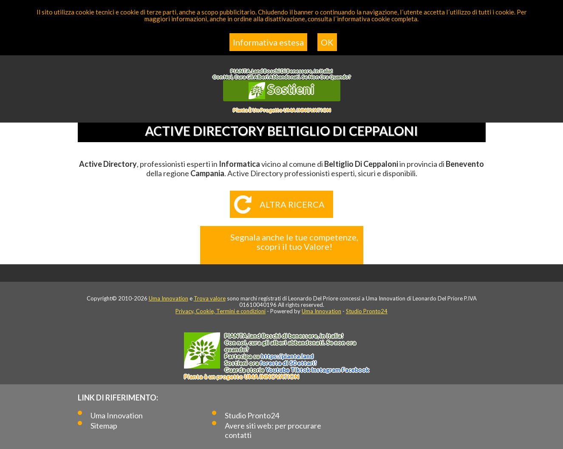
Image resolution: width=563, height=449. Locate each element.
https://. (287, 356)
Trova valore (210, 298)
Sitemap (104, 425)
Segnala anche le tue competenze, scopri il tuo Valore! (294, 242)
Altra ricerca (292, 204)
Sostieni (282, 90)
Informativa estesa (268, 42)
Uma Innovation (168, 298)
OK (327, 42)
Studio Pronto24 (367, 311)
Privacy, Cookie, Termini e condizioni (220, 311)
